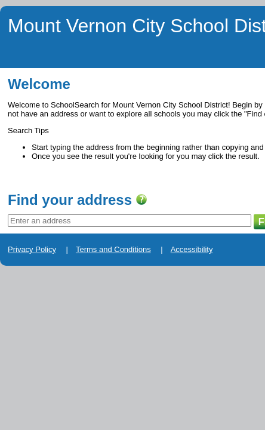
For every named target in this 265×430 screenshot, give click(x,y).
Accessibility (147, 284)
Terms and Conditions (87, 284)
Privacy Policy (24, 284)
